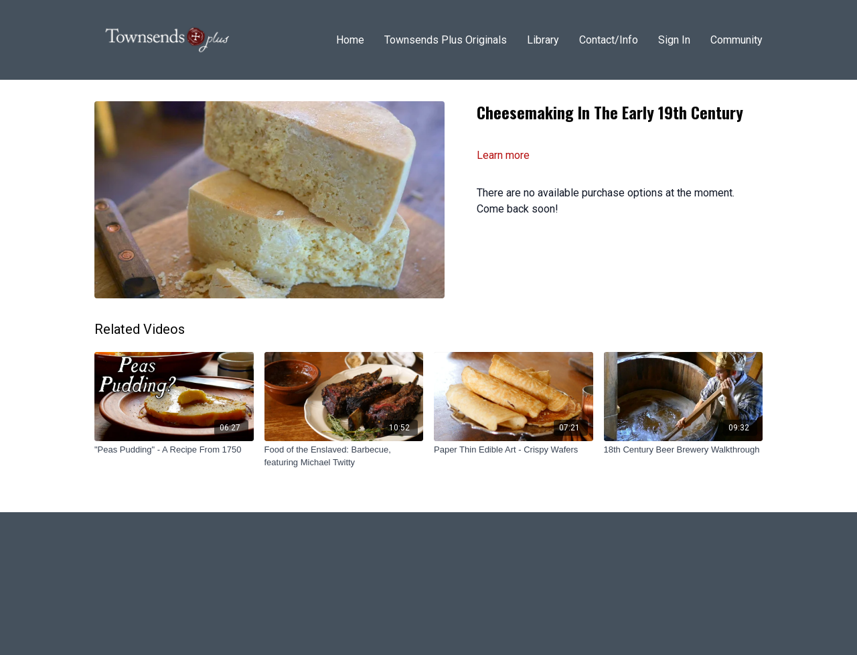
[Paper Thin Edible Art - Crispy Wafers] (513, 450)
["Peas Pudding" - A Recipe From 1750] (174, 450)
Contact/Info (608, 40)
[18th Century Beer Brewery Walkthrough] (683, 450)
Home (350, 40)
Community (736, 40)
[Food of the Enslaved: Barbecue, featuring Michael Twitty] (344, 456)
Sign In (674, 40)
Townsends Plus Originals (445, 40)
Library (543, 40)
